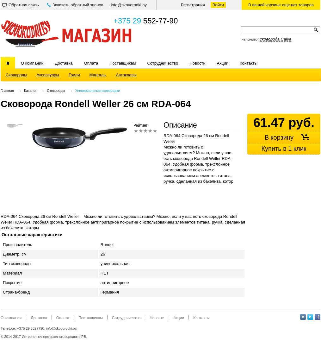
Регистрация (193, 5)
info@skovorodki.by (129, 5)
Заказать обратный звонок (77, 5)
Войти (218, 5)
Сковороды (56, 90)
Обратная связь (24, 5)
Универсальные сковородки (97, 90)
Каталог (30, 90)
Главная (7, 90)
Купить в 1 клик (283, 148)
